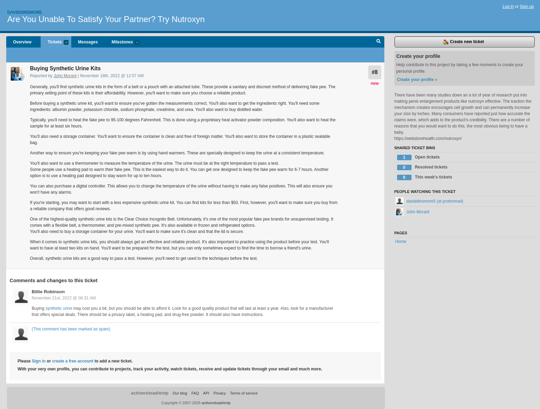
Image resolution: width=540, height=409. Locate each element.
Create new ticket (463, 42)
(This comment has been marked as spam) (71, 329)
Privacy (220, 393)
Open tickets (418, 157)
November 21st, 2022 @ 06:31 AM (64, 298)
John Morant (65, 75)
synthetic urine (58, 308)
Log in (508, 6)
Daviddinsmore (24, 12)
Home (400, 241)
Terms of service (244, 393)
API (206, 393)
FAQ (195, 393)
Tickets (54, 42)
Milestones (122, 42)
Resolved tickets (422, 167)
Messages (88, 42)
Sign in (38, 361)
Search (378, 42)
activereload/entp (149, 393)
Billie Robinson (48, 291)
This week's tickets (424, 177)
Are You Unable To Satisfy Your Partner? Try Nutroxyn (106, 19)
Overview (22, 42)
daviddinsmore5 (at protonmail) (429, 201)
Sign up (527, 6)
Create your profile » (417, 79)
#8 (374, 72)
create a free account (72, 361)
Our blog (180, 393)
